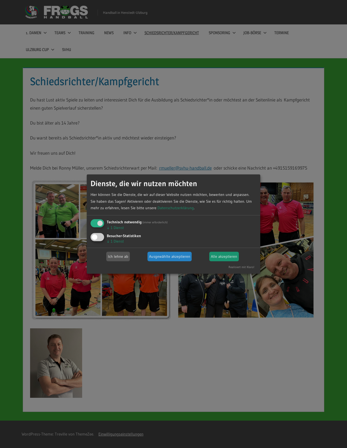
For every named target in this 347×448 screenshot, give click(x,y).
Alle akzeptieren (224, 256)
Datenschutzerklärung (176, 207)
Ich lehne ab (118, 256)
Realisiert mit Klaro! (241, 267)
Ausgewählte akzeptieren (169, 256)
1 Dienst (115, 227)
